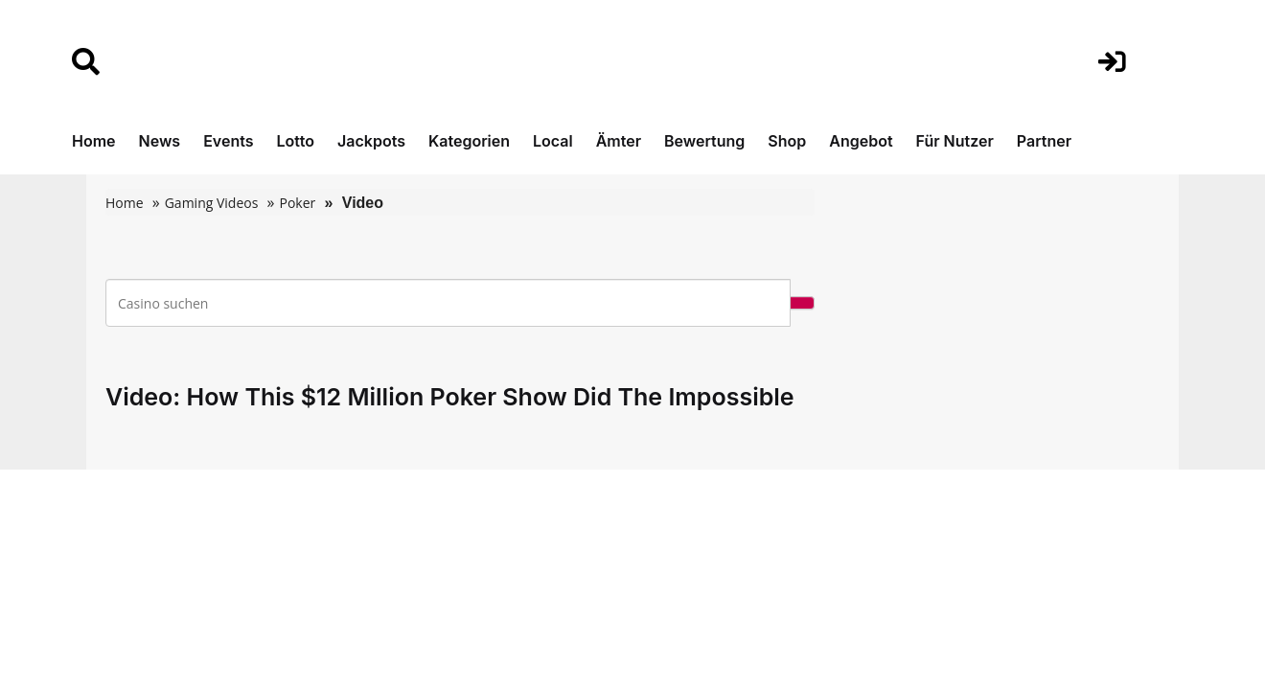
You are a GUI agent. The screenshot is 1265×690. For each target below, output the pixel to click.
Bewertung (704, 140)
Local (553, 140)
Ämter (618, 140)
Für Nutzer (955, 140)
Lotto (295, 140)
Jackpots (371, 140)
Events (228, 140)
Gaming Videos (212, 203)
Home (94, 140)
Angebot (860, 140)
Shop (787, 140)
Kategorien (469, 140)
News (160, 140)
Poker (297, 203)
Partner (1044, 140)
